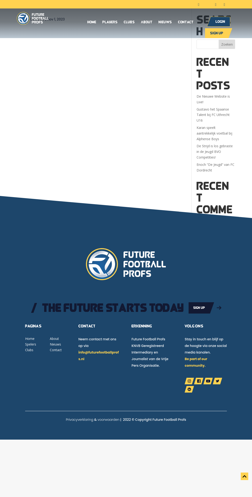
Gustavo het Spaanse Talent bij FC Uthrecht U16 (213, 115)
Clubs (129, 22)
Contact (186, 22)
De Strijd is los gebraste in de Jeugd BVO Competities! (215, 151)
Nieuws (165, 22)
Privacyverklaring (79, 419)
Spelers (30, 344)
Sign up (216, 33)
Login (220, 21)
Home (91, 22)
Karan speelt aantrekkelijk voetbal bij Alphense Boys (214, 133)
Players (110, 22)
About (146, 22)
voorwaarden (108, 419)
